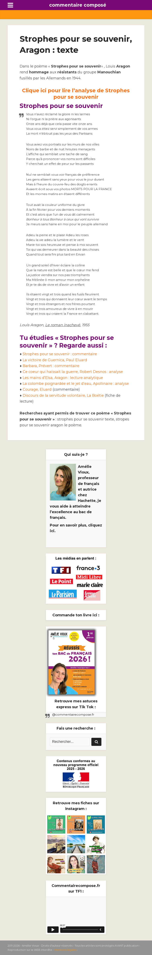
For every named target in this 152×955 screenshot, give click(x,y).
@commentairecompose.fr (73, 714)
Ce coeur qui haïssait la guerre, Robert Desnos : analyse (73, 372)
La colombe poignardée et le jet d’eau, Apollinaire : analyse (76, 383)
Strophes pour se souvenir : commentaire (60, 354)
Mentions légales (65, 949)
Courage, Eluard (37, 389)
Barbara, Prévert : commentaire (51, 366)
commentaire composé (77, 5)
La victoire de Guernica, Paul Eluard (55, 360)
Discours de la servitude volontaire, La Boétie (63, 395)
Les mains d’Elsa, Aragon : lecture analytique (63, 378)
